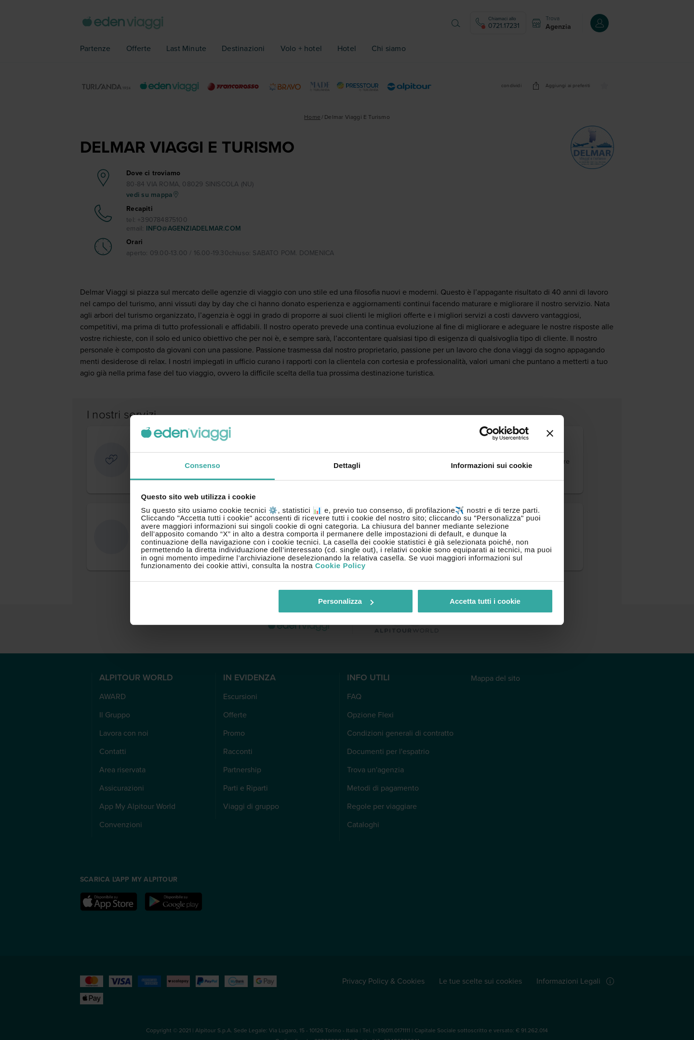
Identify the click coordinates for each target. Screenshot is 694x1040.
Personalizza (346, 601)
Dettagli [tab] (347, 465)
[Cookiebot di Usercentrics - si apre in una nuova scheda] (486, 434)
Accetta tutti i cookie (485, 601)
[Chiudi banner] (550, 433)
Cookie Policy (340, 565)
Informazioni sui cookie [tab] (492, 465)
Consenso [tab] (202, 465)
